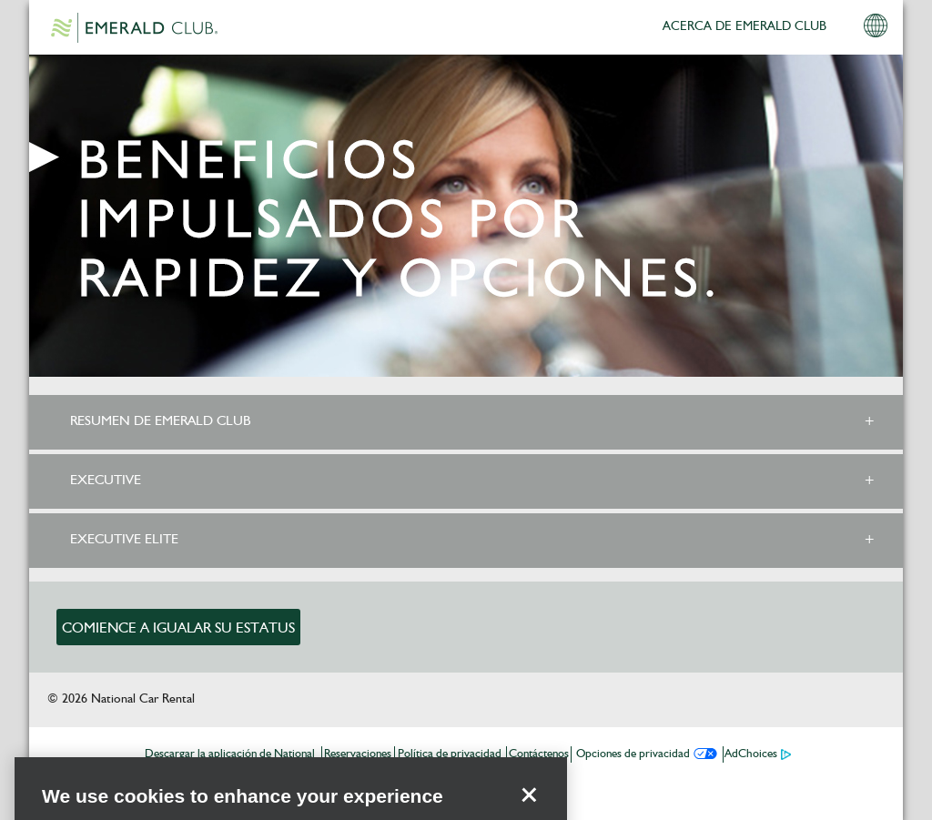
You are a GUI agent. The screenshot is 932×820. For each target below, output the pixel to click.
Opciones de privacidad (633, 754)
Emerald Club (133, 27)
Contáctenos (539, 754)
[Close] (529, 808)
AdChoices (750, 754)
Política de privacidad (449, 754)
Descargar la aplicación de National (230, 754)
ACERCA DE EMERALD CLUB (744, 26)
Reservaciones (357, 754)
